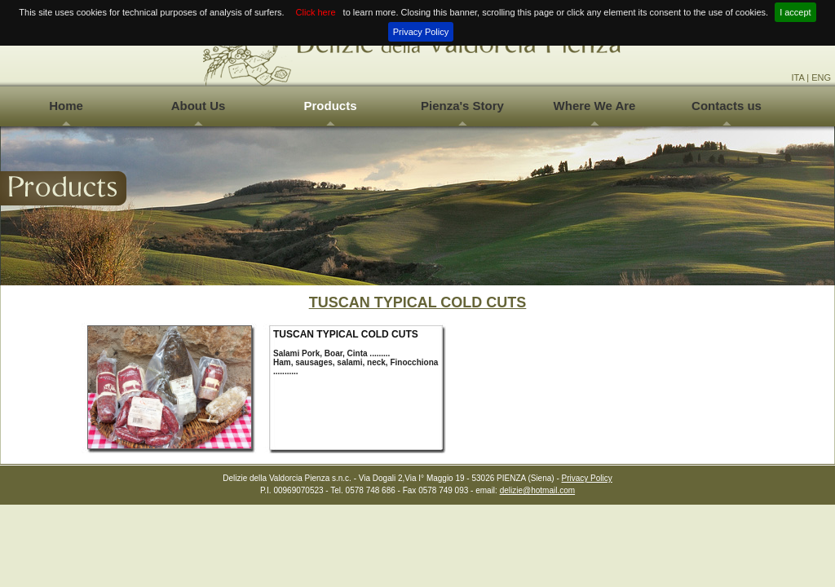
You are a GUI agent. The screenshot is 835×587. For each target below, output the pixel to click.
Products (329, 106)
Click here (316, 12)
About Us (198, 106)
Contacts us (726, 106)
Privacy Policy (420, 32)
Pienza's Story (462, 106)
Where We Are (595, 106)
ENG (821, 77)
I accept (795, 12)
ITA (797, 77)
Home (66, 106)
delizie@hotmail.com (537, 490)
